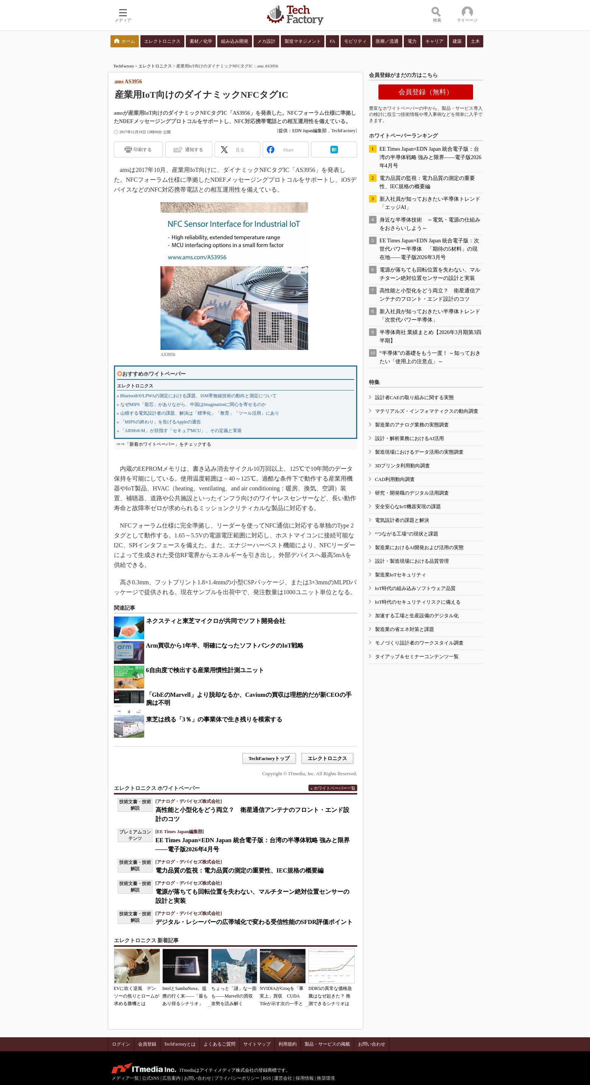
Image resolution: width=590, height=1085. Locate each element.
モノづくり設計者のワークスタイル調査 (419, 643)
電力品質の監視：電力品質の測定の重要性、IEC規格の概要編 (240, 870)
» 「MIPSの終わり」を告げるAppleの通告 (159, 422)
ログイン (121, 1044)
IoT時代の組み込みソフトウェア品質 (415, 588)
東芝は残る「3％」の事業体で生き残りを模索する (214, 719)
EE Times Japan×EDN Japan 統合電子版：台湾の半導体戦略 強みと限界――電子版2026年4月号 (431, 157)
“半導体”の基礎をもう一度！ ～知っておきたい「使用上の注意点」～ (430, 357)
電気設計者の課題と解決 (402, 520)
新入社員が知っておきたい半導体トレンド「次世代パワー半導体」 (430, 316)
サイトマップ (257, 1044)
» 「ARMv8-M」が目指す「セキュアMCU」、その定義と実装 (179, 430)
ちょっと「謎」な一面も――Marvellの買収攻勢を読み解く (234, 996)
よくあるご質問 (219, 1044)
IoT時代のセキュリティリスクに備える (418, 602)
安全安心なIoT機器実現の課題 (408, 506)
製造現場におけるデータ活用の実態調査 (419, 452)
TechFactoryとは (180, 1044)
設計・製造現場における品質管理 (412, 561)
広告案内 (171, 1078)
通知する (194, 149)
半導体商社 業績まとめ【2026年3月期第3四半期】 (431, 336)
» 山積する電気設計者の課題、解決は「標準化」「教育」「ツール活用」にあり (198, 413)
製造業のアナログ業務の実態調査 (412, 425)
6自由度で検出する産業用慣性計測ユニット (205, 670)
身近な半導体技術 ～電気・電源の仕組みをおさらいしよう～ (430, 224)
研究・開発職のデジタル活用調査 (412, 493)
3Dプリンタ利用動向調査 (402, 465)
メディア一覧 (125, 1078)
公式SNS (150, 1078)
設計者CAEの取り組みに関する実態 (414, 397)
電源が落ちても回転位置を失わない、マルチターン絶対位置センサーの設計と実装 (430, 274)
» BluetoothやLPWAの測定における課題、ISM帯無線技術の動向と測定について (197, 395)
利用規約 (288, 1044)
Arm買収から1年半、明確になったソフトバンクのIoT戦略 (225, 645)
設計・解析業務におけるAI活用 (409, 438)
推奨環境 (326, 1078)
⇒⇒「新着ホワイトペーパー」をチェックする (163, 444)
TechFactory (124, 66)
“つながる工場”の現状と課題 (407, 534)
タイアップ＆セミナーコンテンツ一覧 (417, 656)
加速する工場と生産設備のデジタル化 (417, 615)
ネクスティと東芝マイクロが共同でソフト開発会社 (215, 621)
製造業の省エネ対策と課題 (404, 629)
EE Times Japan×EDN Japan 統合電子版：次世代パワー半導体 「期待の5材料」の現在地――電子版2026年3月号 (429, 249)
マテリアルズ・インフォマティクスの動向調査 (426, 411)
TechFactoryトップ (269, 758)
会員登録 (147, 1044)
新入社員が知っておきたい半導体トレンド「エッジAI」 (430, 203)
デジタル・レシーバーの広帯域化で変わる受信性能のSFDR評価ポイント (254, 922)
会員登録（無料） (426, 92)
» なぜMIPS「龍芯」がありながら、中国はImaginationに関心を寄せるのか (191, 404)
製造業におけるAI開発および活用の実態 (419, 547)
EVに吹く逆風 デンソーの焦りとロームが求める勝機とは (136, 996)
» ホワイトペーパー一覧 (332, 788)
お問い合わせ (371, 1044)
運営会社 (283, 1078)
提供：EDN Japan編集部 (303, 130)
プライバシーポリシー (237, 1078)
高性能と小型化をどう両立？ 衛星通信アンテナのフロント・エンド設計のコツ (430, 295)
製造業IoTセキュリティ (401, 575)
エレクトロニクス (155, 66)
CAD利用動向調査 (395, 479)
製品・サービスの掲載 (327, 1044)
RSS (267, 1078)
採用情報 (305, 1078)
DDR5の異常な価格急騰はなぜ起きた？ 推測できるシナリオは (330, 996)
